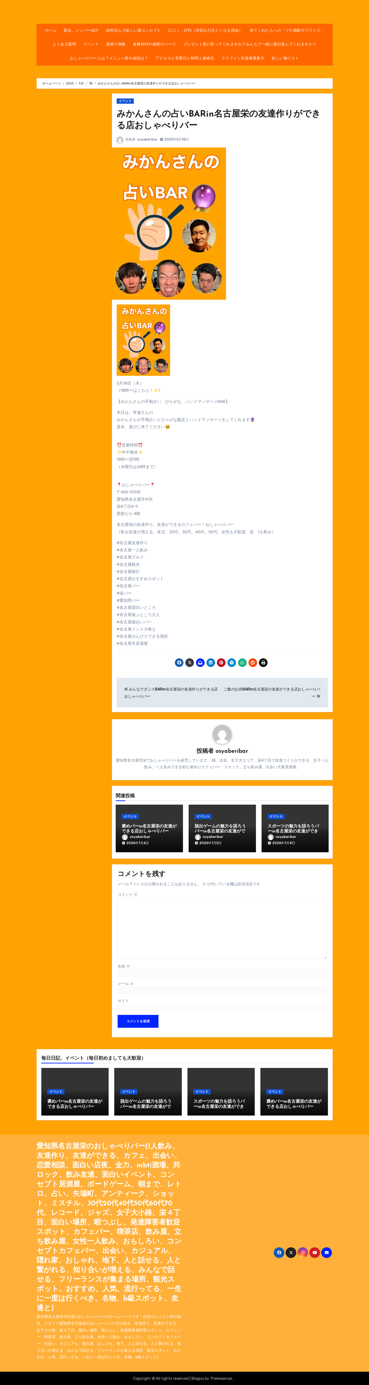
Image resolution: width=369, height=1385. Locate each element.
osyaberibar (147, 139)
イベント (91, 44)
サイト (123, 1000)
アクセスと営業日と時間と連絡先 (184, 58)
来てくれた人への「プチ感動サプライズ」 (287, 31)
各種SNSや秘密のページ (154, 44)
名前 (124, 965)
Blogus (198, 1377)
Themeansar (221, 1377)
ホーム (51, 31)
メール (126, 983)
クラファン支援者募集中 (243, 58)
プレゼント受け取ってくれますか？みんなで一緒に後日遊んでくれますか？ (249, 44)
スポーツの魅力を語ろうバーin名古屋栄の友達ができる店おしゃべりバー (295, 831)
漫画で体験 (116, 44)
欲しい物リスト (285, 58)
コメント (128, 893)
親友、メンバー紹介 (81, 31)
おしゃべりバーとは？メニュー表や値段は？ (109, 58)
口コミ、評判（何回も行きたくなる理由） (205, 31)
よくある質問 (64, 44)
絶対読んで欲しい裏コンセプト (133, 31)
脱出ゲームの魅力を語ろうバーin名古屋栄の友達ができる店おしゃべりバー (222, 831)
